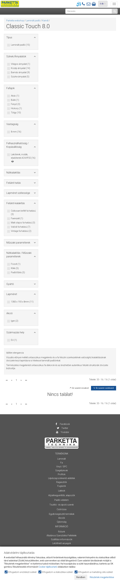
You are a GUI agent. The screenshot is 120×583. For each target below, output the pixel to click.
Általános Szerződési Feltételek (62, 535)
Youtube (62, 432)
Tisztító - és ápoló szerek (61, 504)
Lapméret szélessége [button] (18, 192)
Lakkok (61, 490)
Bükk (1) (15, 100)
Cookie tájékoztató (48, 567)
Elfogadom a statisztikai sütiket (56, 572)
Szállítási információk (61, 539)
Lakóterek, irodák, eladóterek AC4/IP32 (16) (23, 158)
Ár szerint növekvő (79, 388)
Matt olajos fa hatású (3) (23, 222)
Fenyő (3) (15, 104)
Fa (61, 462)
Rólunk (61, 531)
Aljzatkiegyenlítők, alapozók (61, 495)
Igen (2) (14, 321)
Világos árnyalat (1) (20, 64)
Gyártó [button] (10, 284)
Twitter (62, 428)
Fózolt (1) (15, 264)
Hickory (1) (16, 108)
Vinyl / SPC (61, 466)
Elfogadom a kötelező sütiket (20, 572)
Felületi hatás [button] (13, 182)
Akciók (61, 518)
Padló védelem (61, 500)
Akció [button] (9, 313)
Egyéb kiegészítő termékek (61, 514)
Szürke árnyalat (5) (20, 76)
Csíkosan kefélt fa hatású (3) (23, 212)
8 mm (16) (16, 131)
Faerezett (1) (17, 218)
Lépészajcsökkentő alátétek (61, 478)
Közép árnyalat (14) (20, 68)
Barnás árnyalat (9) (20, 72)
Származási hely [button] (15, 332)
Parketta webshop (15, 20)
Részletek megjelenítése (102, 577)
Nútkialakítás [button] (13, 172)
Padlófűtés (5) (18, 272)
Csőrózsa (61, 509)
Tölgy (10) (16, 112)
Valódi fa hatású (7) (20, 227)
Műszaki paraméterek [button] (18, 242)
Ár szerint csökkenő (103, 388)
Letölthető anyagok (61, 543)
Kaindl (45, 20)
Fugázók (61, 486)
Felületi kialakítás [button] (15, 203)
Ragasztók (61, 482)
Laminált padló (33, 20)
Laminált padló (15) (20, 45)
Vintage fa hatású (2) (21, 231)
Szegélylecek (61, 470)
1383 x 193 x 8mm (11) (22, 301)
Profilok (61, 474)
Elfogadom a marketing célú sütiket (94, 572)
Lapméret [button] (11, 294)
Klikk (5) (15, 268)
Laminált (61, 459)
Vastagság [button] (12, 124)
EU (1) (14, 340)
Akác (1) (15, 95)
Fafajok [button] (10, 88)
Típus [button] (9, 37)
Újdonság (61, 522)
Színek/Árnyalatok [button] (16, 56)
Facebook (62, 424)
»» (26, 380)
